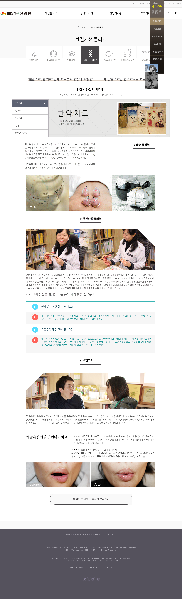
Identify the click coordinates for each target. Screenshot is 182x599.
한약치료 (18, 103)
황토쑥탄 (21, 133)
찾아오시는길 (176, 3)
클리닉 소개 (85, 27)
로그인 (134, 3)
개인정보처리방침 (81, 534)
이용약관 (69, 534)
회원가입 (143, 3)
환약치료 (18, 111)
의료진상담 (164, 3)
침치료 (17, 126)
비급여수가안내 (109, 534)
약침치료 (18, 118)
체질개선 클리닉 (98, 27)
